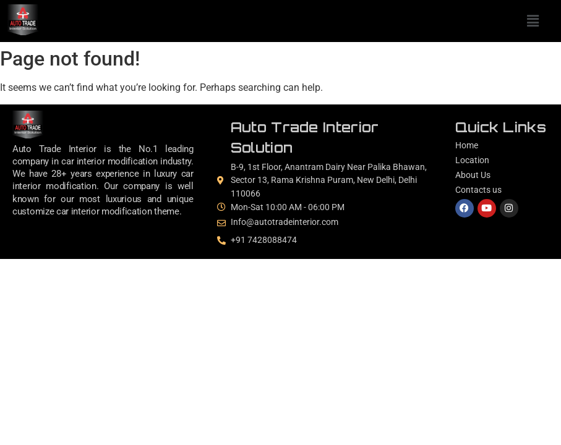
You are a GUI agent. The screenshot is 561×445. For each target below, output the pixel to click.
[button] (532, 21)
